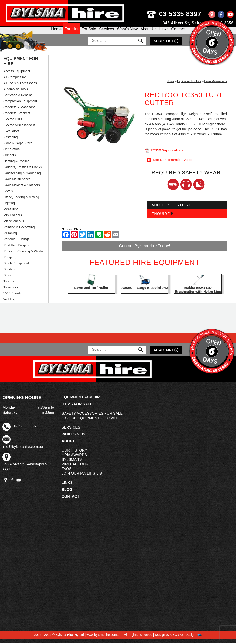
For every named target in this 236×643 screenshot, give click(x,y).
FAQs (66, 473)
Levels (8, 195)
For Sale (88, 33)
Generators (11, 153)
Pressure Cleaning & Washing (24, 255)
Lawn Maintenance (17, 183)
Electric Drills (12, 123)
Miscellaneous (13, 225)
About (68, 445)
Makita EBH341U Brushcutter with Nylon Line (198, 294)
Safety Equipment (16, 267)
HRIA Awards (74, 459)
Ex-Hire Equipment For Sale (90, 422)
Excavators (11, 135)
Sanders (9, 273)
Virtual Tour (75, 468)
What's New (127, 33)
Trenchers (10, 291)
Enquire (162, 218)
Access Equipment (16, 75)
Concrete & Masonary (19, 111)
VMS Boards (12, 297)
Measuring (10, 213)
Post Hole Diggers (16, 249)
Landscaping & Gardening (22, 177)
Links (163, 33)
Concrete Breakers (16, 117)
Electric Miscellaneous (19, 129)
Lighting (9, 207)
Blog (67, 494)
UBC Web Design (182, 639)
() (166, 45)
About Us (148, 33)
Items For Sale (77, 408)
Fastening (10, 141)
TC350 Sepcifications (164, 154)
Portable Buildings (16, 243)
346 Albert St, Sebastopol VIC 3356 (198, 23)
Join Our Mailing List (83, 478)
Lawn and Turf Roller (91, 292)
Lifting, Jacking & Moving (21, 201)
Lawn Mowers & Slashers (21, 189)
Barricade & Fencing (18, 99)
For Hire (72, 33)
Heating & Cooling (16, 165)
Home (56, 33)
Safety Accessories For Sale (92, 418)
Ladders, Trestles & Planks (22, 171)
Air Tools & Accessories (20, 87)
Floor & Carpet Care (17, 147)
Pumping (9, 261)
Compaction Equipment (20, 105)
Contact (178, 33)
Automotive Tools (15, 93)
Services (106, 33)
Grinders (9, 159)
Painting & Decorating (19, 231)
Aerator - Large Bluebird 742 (144, 292)
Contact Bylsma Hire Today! (144, 250)
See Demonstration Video (169, 164)
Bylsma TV (72, 464)
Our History (74, 454)
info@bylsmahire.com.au (22, 451)
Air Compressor (14, 81)
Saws (7, 279)
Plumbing (10, 237)
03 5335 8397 (187, 14)
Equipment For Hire (20, 65)
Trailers (8, 285)
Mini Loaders (12, 219)
